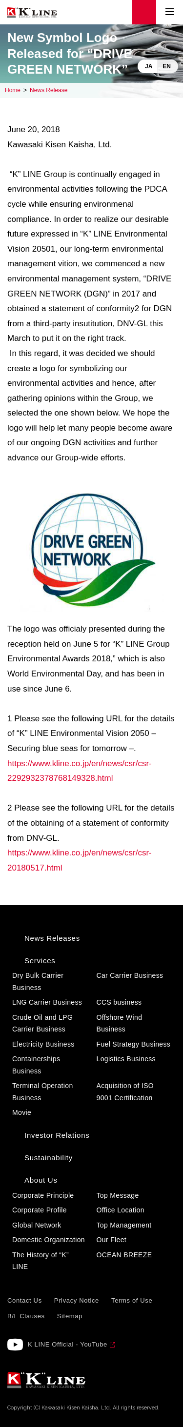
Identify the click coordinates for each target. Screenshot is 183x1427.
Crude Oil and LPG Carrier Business (42, 1023)
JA (148, 66)
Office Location (120, 1210)
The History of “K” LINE (40, 1261)
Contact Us (24, 1300)
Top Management (124, 1225)
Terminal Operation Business (42, 1092)
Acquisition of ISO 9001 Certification (125, 1092)
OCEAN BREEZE (124, 1255)
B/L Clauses (26, 1316)
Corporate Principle (43, 1195)
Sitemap (69, 1316)
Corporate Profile (39, 1210)
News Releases (52, 938)
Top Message (118, 1195)
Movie (21, 1112)
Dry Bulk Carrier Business (37, 981)
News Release (48, 90)
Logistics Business (126, 1059)
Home (12, 90)
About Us (41, 1180)
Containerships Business (36, 1065)
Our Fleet (112, 1240)
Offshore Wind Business (119, 1023)
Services (40, 960)
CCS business (119, 1002)
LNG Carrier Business (47, 1002)
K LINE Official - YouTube (67, 1344)
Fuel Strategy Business (134, 1044)
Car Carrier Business (130, 975)
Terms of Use (131, 1300)
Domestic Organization (48, 1240)
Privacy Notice (76, 1300)
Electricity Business (43, 1044)
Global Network (36, 1225)
